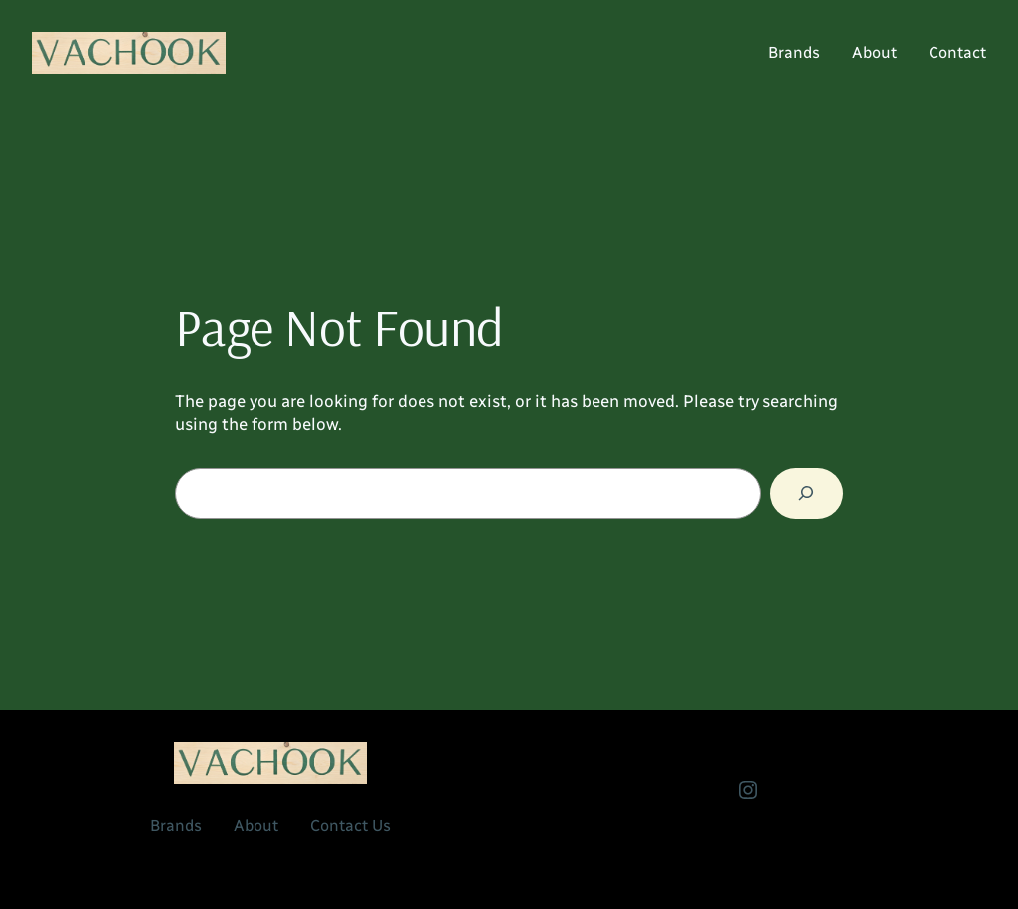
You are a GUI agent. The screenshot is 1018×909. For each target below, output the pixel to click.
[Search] (806, 493)
